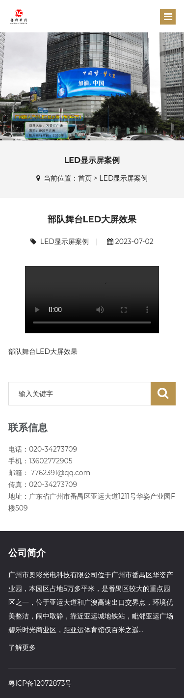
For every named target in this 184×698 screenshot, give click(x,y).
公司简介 (27, 553)
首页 (85, 178)
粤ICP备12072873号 (40, 683)
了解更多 (22, 647)
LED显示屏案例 (123, 178)
